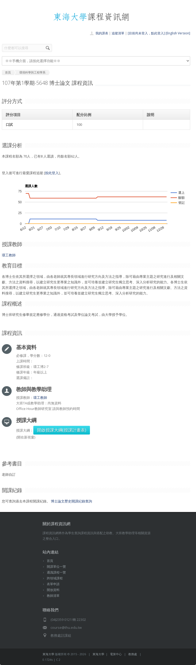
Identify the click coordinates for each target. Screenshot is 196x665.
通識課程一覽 (56, 572)
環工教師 (9, 255)
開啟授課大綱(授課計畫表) (61, 430)
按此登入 (52, 172)
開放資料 (53, 590)
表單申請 (53, 584)
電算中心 (116, 654)
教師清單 (53, 595)
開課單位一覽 (56, 566)
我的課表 (101, 33)
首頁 (50, 560)
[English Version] (178, 33)
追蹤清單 (118, 33)
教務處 (132, 654)
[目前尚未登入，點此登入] (146, 33)
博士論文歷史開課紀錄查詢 (71, 501)
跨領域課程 (55, 578)
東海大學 (48, 654)
